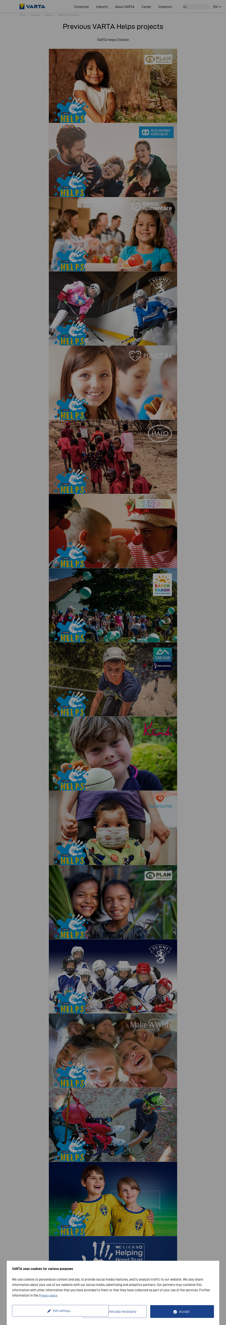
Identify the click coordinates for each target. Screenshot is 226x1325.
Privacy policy (49, 1295)
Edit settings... (48, 1311)
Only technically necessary (117, 1311)
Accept (184, 1311)
